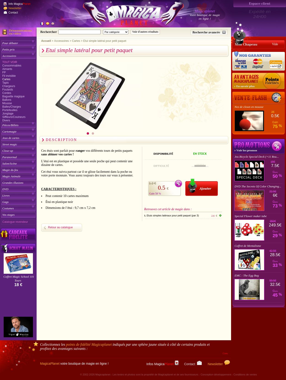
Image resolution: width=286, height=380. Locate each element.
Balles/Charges (11, 106)
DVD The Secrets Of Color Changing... (258, 186)
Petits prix (8, 49)
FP (4, 72)
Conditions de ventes (245, 374)
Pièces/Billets (10, 125)
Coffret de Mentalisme (248, 245)
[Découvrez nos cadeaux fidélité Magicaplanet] (18, 234)
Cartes (6, 79)
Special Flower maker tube (251, 216)
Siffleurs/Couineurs (13, 117)
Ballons (6, 99)
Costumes (8, 208)
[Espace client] (259, 3)
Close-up (7, 150)
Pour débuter (10, 43)
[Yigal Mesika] (18, 327)
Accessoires (9, 56)
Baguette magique (13, 96)
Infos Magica (162, 364)
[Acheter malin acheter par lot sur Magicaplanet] (18, 248)
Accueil (46, 41)
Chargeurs (8, 86)
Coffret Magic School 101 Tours (18, 278)
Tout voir (9, 62)
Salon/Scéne (9, 163)
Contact (13, 12)
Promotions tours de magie (258, 146)
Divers (6, 120)
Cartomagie (9, 131)
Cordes (6, 93)
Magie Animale (11, 176)
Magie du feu (10, 170)
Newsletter (15, 8)
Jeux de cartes (10, 138)
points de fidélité (89, 344)
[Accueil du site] (128, 14)
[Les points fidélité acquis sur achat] (258, 81)
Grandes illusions (12, 182)
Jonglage (7, 113)
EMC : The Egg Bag (247, 275)
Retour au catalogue (60, 227)
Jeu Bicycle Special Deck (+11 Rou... (257, 156)
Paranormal (9, 157)
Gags (5, 202)
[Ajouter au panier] (201, 187)
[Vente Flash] (258, 98)
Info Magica (19, 3)
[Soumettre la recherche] (145, 32)
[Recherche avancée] (209, 32)
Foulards (7, 89)
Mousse (7, 103)
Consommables (11, 65)
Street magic (9, 144)
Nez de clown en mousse (249, 107)
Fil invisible (9, 75)
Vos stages (8, 214)
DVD (5, 189)
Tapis (5, 82)
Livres (6, 195)
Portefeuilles (9, 110)
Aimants (7, 69)
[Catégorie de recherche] (115, 32)
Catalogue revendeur (15, 221)
